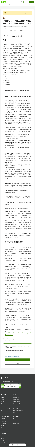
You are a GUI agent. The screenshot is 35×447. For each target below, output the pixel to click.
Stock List (8, 5)
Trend (3, 5)
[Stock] (8, 339)
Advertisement (4, 412)
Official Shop (16, 423)
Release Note (16, 397)
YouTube (3, 427)
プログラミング (17, 26)
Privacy (2, 401)
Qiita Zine (15, 421)
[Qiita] (3, 2)
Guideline (3, 403)
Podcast (3, 430)
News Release (4, 442)
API (14, 412)
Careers (2, 438)
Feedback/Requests (5, 408)
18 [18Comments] (12, 339)
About (2, 397)
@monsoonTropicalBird (16, 18)
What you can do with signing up (12, 356)
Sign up (17, 359)
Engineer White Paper (18, 410)
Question (14, 5)
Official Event (31, 5)
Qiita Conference (22, 5)
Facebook (3, 425)
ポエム (25, 26)
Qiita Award (15, 408)
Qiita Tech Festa (16, 406)
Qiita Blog (3, 440)
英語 (22, 26)
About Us (3, 436)
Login (26, 2)
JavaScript (6, 26)
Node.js (11, 26)
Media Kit (3, 406)
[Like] (4, 339)
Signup (31, 2)
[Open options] (22, 445)
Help (2, 410)
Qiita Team (15, 418)
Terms (2, 399)
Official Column (16, 401)
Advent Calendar (16, 403)
